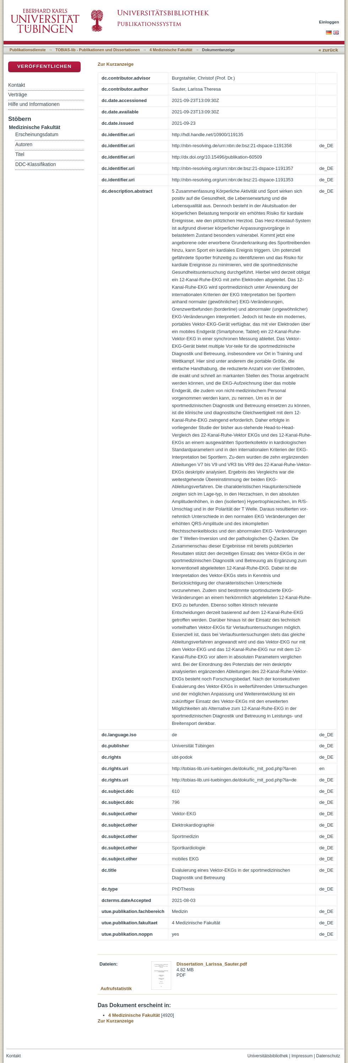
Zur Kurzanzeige (116, 64)
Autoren (23, 144)
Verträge (17, 94)
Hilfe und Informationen (34, 104)
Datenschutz (328, 1055)
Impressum (302, 1055)
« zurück (328, 50)
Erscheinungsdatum (36, 134)
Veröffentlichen (44, 66)
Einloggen (329, 22)
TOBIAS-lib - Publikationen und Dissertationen (97, 50)
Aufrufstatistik (116, 988)
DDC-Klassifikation (35, 164)
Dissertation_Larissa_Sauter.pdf (211, 964)
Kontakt (16, 85)
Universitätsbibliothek (268, 1055)
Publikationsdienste (28, 50)
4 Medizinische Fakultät (170, 50)
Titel (19, 154)
